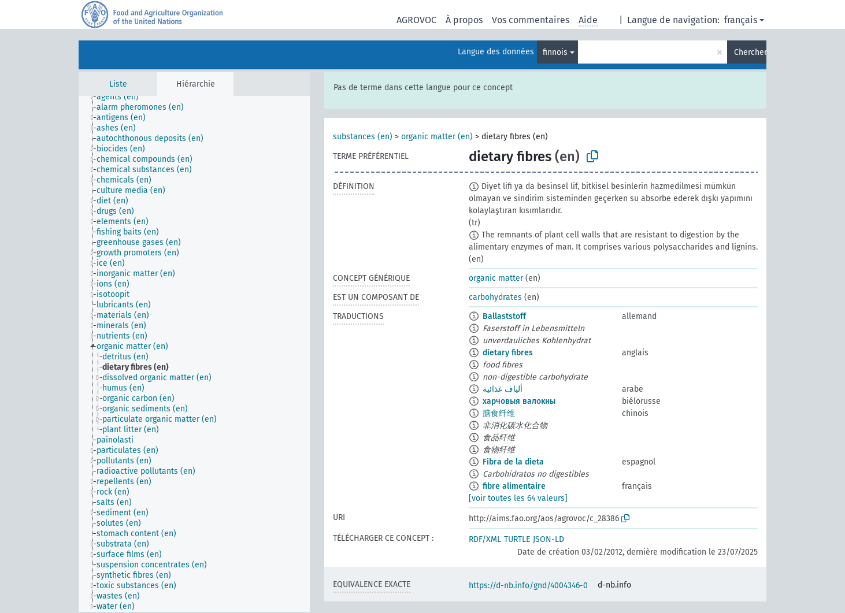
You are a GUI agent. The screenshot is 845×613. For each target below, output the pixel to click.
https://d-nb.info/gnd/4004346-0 (528, 585)
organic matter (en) (437, 137)
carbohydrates (495, 297)
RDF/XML (485, 539)
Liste (118, 84)
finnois (555, 52)
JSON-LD (548, 539)
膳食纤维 (499, 413)
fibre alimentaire (514, 486)
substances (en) (362, 137)
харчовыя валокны (519, 401)
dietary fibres (508, 353)
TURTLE (517, 539)
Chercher (750, 52)
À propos (464, 19)
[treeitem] (122, 97)
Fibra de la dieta (513, 462)
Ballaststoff (504, 316)
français (740, 19)
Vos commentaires (530, 19)
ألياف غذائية (502, 389)
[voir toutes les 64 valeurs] (518, 498)
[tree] (194, 354)
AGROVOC (416, 19)
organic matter (496, 278)
